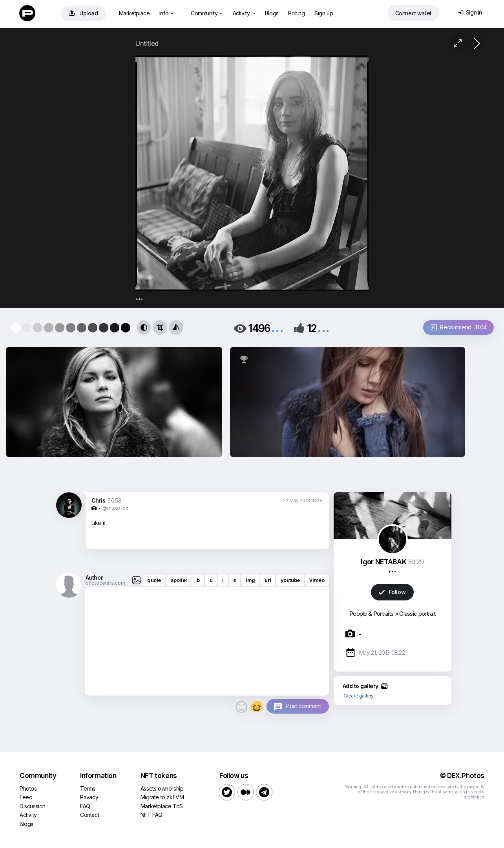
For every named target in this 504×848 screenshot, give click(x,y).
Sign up (323, 13)
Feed (26, 797)
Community (207, 13)
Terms (87, 788)
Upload (83, 13)
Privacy (89, 797)
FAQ (85, 806)
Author (94, 577)
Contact (89, 814)
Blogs (272, 13)
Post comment (303, 706)
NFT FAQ (152, 814)
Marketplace (134, 13)
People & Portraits (371, 613)
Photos (28, 788)
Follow (392, 592)
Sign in (470, 12)
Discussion (33, 806)
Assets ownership (162, 788)
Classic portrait (417, 613)
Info (166, 13)
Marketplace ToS (162, 806)
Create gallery (358, 696)
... (277, 327)
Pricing (296, 13)
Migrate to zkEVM (162, 797)
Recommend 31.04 (459, 327)
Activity (244, 13)
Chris (98, 500)
